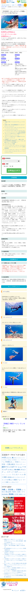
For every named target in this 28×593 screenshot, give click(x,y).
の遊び (5, 489)
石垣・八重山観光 (8, 464)
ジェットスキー (8, 474)
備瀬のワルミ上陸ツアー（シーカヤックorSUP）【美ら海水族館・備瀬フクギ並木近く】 (14, 545)
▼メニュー (16, 590)
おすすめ (14, 457)
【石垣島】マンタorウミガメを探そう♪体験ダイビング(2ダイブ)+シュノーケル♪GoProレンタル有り (15, 560)
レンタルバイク (14, 482)
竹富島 (14, 492)
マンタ (21, 474)
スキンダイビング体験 (9, 143)
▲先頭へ (23, 590)
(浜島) (11, 469)
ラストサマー (21, 457)
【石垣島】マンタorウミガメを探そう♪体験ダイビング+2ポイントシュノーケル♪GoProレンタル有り (15, 556)
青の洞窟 (17, 469)
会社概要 (3, 579)
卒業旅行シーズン (15, 459)
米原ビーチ (22, 494)
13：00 (10, 166)
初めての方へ (8, 579)
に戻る (14, 448)
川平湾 (16, 494)
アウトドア (19, 464)
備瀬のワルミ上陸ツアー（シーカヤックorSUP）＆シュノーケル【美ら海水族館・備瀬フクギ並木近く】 (15, 541)
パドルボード (18, 472)
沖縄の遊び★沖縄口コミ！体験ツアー (9, 5)
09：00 (5, 166)
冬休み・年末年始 (6, 459)
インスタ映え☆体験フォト (12, 480)
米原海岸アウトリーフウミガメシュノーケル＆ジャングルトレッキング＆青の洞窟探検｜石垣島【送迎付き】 (15, 575)
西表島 (11, 494)
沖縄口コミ (3, 586)
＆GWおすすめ (6, 457)
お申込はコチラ (14, 170)
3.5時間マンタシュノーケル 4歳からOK (14, 139)
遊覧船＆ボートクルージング (16, 477)
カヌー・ (9, 472)
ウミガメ (15, 474)
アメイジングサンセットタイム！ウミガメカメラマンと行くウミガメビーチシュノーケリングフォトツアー (14, 151)
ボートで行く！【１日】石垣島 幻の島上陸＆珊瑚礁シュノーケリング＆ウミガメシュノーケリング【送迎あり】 (15, 565)
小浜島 (18, 492)
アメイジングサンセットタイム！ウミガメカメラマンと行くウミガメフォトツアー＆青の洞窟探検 (14, 147)
